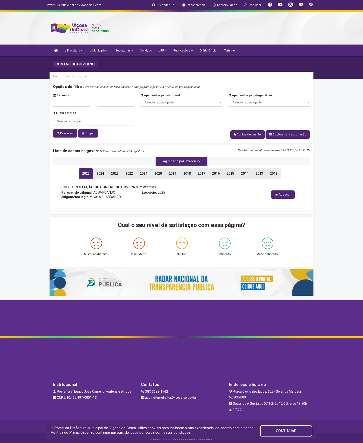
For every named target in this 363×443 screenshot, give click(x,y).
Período (61, 95)
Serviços (146, 50)
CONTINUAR (286, 431)
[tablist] (86, 172)
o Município (99, 50)
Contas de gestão (247, 134)
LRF (163, 50)
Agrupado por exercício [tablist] (181, 160)
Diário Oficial (208, 50)
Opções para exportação (287, 134)
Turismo (229, 50)
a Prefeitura (74, 50)
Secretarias (124, 50)
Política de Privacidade (70, 432)
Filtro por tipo (64, 113)
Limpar (88, 133)
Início (56, 76)
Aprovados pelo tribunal (160, 95)
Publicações (183, 50)
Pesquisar (65, 133)
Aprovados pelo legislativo (250, 95)
